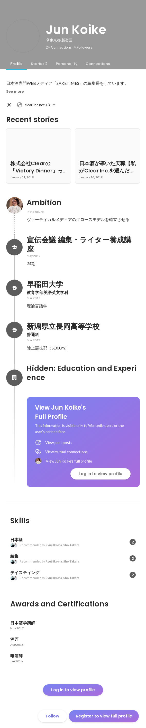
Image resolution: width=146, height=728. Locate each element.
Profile (16, 63)
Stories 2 (39, 63)
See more (15, 91)
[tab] (16, 64)
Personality (66, 63)
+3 (36, 105)
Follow (52, 716)
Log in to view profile (100, 474)
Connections (98, 63)
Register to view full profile (104, 716)
